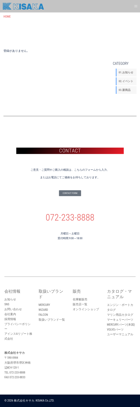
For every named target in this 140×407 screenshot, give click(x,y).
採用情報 (10, 319)
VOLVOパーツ (115, 329)
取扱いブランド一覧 (52, 319)
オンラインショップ (86, 309)
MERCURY (44, 305)
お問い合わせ (13, 309)
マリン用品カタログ (120, 314)
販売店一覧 (80, 304)
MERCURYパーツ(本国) (121, 324)
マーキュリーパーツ (120, 319)
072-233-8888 (70, 212)
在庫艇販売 (80, 299)
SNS (6, 304)
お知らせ (10, 299)
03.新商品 (125, 90)
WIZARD (43, 310)
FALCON (43, 314)
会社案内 (10, 314)
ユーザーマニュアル (120, 334)
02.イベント (126, 81)
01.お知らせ (126, 72)
